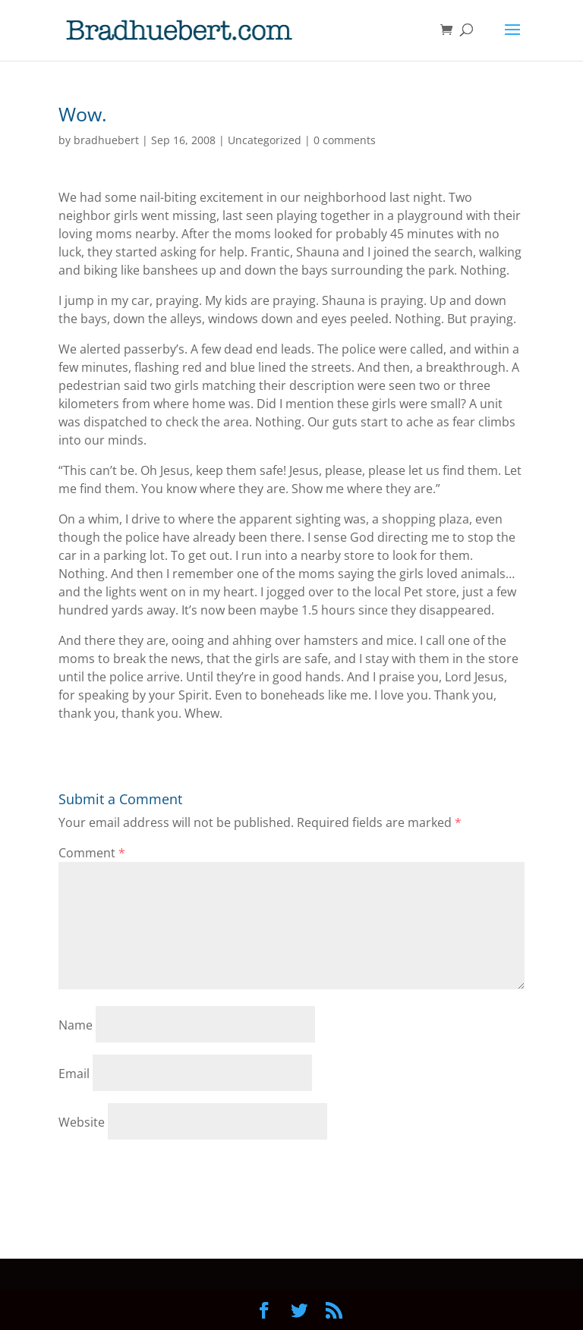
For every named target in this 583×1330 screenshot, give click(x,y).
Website (81, 1122)
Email (74, 1073)
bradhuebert (106, 140)
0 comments (345, 140)
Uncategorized (264, 140)
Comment (91, 852)
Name (75, 1025)
